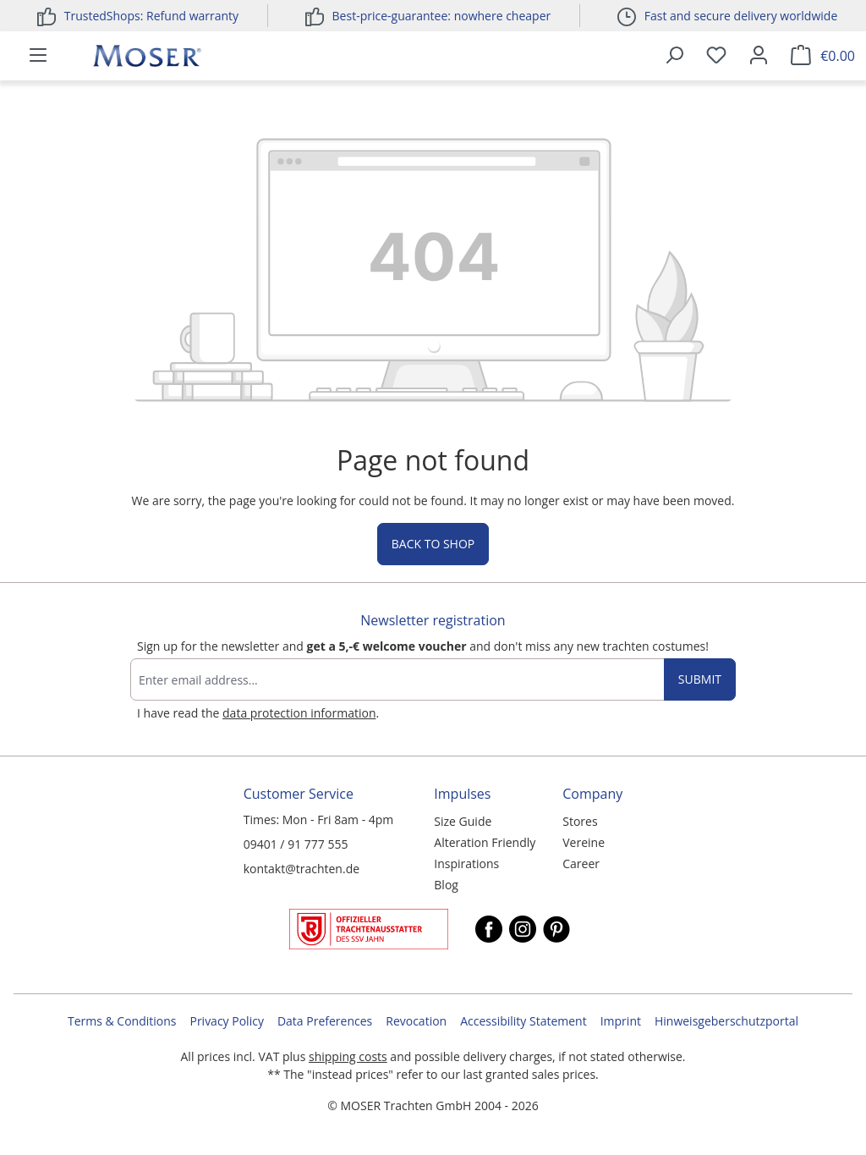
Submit (699, 679)
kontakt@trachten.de (301, 869)
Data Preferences (324, 1021)
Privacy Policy (226, 1021)
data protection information (298, 713)
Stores (579, 821)
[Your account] (758, 56)
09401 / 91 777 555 (296, 844)
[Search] (674, 56)
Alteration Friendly (484, 842)
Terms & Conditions (122, 1021)
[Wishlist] (716, 56)
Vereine (583, 842)
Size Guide (462, 821)
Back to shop (433, 544)
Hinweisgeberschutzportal (726, 1021)
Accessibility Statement (523, 1021)
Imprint (620, 1021)
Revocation (416, 1021)
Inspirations (466, 863)
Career (581, 863)
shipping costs (348, 1056)
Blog (446, 885)
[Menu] (38, 56)
